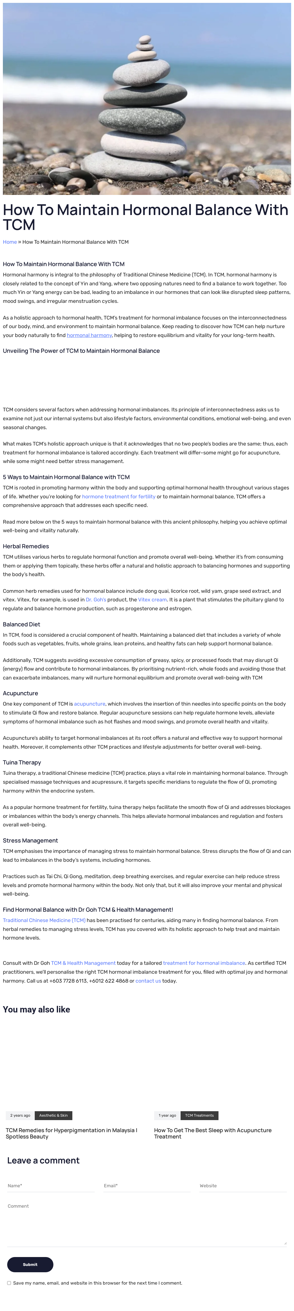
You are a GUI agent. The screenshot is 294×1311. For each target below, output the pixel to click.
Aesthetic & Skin (53, 1115)
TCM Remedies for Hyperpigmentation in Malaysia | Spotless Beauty (71, 1133)
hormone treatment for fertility (119, 496)
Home (10, 242)
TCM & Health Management (83, 963)
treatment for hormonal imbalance (204, 963)
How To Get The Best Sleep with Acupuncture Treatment (213, 1133)
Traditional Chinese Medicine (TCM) (44, 920)
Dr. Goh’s (96, 600)
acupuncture (89, 704)
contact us (148, 981)
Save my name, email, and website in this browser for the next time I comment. (97, 1283)
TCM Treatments (199, 1115)
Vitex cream (152, 600)
